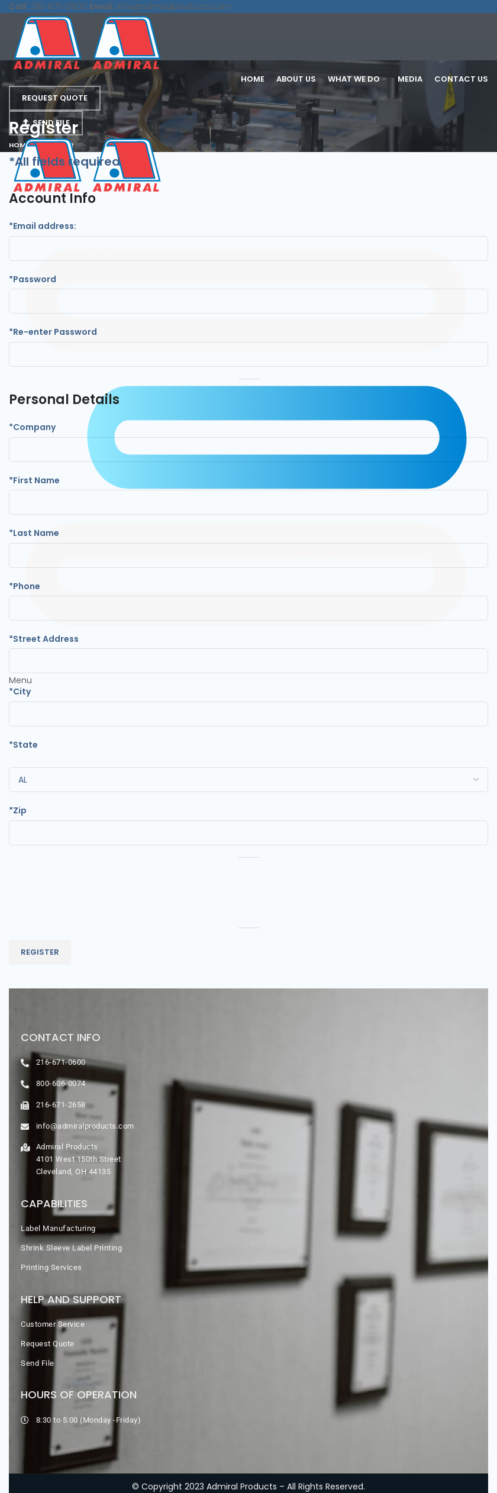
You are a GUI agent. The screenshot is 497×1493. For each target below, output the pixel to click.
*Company (32, 427)
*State (23, 745)
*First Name (34, 480)
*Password (32, 279)
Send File (46, 122)
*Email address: (42, 226)
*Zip (18, 810)
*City (20, 691)
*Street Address (44, 639)
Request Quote (55, 98)
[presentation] (99, 893)
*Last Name (34, 533)
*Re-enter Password (53, 332)
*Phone (24, 586)
